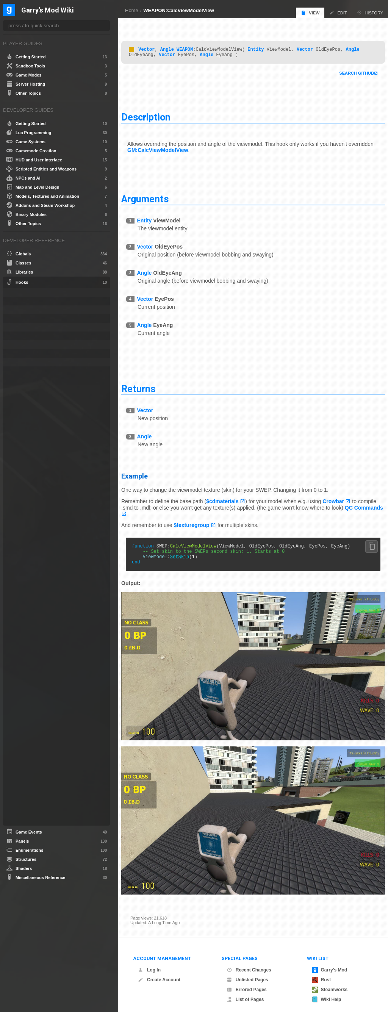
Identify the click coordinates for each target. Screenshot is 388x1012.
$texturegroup (201, 525)
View (310, 13)
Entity (265, 47)
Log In (149, 963)
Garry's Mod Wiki (47, 10)
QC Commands (149, 513)
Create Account (159, 973)
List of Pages (245, 992)
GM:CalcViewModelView (193, 149)
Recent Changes (249, 963)
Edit (338, 13)
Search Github (347, 72)
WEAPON (194, 47)
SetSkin (188, 559)
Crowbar (342, 500)
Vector (155, 47)
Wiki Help (326, 992)
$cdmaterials (231, 500)
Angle (176, 47)
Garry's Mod (329, 963)
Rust (321, 973)
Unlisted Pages (247, 973)
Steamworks (330, 982)
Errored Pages (247, 982)
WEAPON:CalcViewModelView (178, 10)
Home (131, 10)
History (370, 13)
